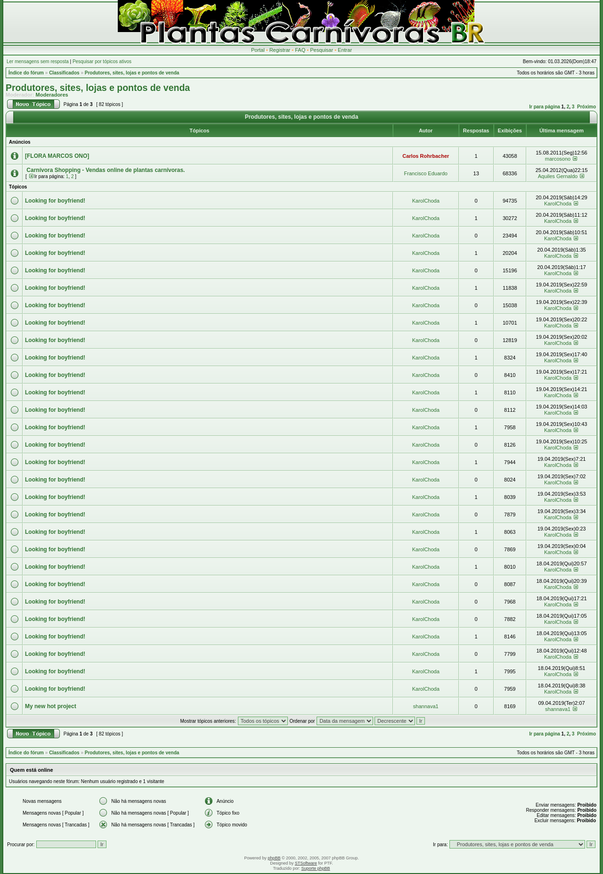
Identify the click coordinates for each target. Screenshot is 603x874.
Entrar (345, 50)
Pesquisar (321, 50)
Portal (258, 50)
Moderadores (52, 95)
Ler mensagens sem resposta (38, 61)
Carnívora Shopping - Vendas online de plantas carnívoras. (105, 170)
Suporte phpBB (316, 868)
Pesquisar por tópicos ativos (102, 61)
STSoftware (306, 863)
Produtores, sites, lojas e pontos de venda (132, 72)
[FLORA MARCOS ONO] (57, 156)
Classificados (64, 72)
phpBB (274, 858)
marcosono (557, 159)
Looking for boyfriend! (55, 200)
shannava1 (426, 706)
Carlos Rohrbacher (425, 156)
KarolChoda (426, 201)
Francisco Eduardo (426, 173)
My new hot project (50, 706)
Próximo (586, 106)
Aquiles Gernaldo (558, 176)
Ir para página (544, 106)
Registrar (280, 50)
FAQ (300, 50)
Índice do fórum (26, 72)
